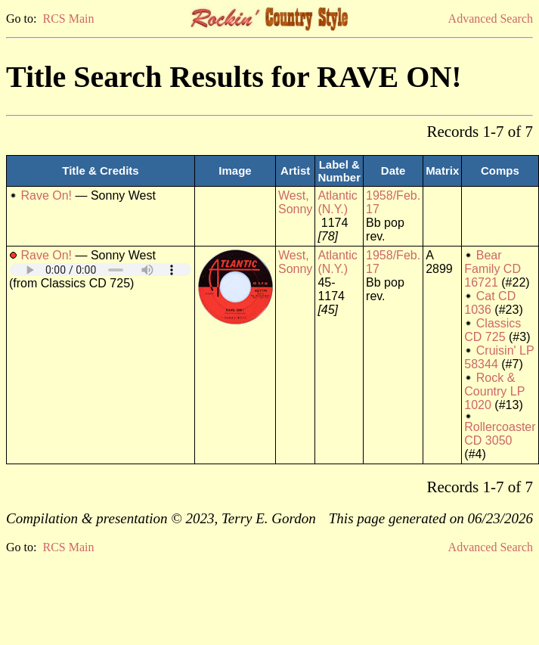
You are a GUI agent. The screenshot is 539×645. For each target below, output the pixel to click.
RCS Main (68, 18)
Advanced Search (490, 18)
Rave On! (46, 195)
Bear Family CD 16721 (492, 269)
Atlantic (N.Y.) (337, 202)
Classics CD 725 (492, 330)
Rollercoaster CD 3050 (499, 433)
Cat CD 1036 (490, 303)
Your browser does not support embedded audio (100, 269)
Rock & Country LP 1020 (494, 391)
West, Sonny (295, 202)
